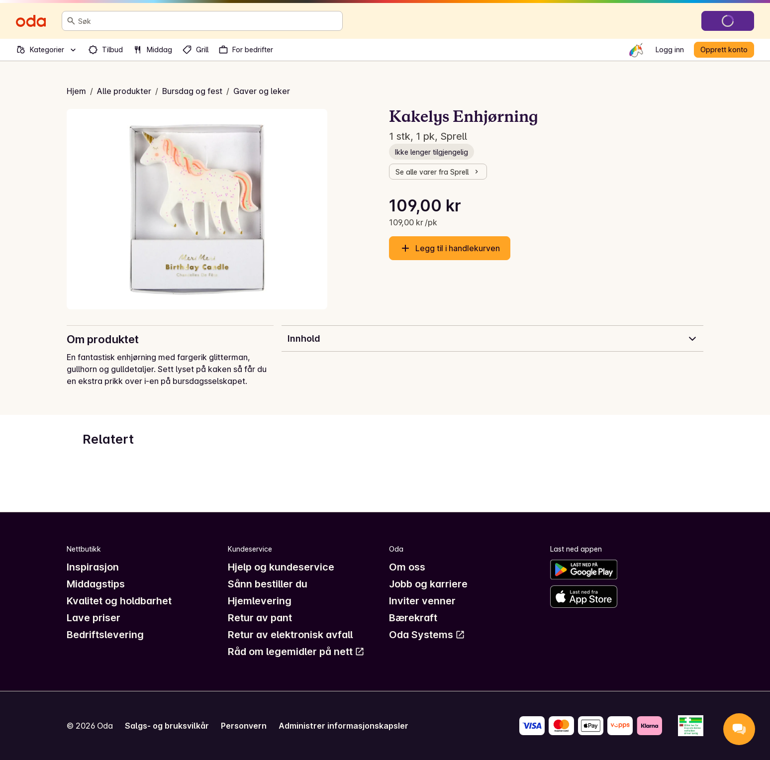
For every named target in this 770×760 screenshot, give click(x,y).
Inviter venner (422, 601)
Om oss (407, 567)
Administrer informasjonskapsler (343, 726)
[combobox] (208, 20)
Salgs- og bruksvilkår (167, 726)
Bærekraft (413, 618)
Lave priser (93, 618)
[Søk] (71, 21)
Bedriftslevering (105, 635)
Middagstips (96, 584)
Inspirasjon (93, 567)
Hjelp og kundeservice (281, 567)
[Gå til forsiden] (31, 21)
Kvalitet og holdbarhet (119, 601)
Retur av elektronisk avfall (290, 635)
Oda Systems (427, 635)
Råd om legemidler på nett (296, 652)
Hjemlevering (259, 601)
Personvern (244, 726)
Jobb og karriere (428, 584)
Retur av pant (260, 618)
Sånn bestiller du (267, 584)
